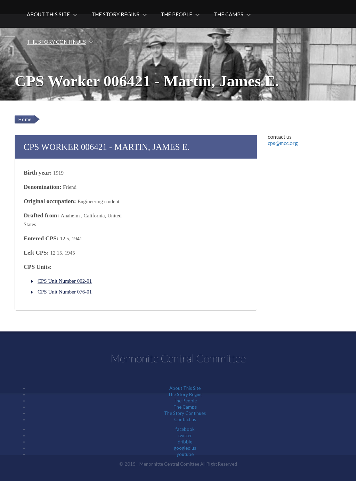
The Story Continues (56, 42)
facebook (185, 429)
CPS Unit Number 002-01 (65, 281)
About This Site (48, 14)
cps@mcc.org (283, 143)
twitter (185, 435)
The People (176, 14)
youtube (185, 454)
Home (24, 119)
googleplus (185, 448)
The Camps (228, 14)
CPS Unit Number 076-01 (65, 292)
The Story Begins (115, 14)
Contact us (185, 419)
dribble (185, 441)
